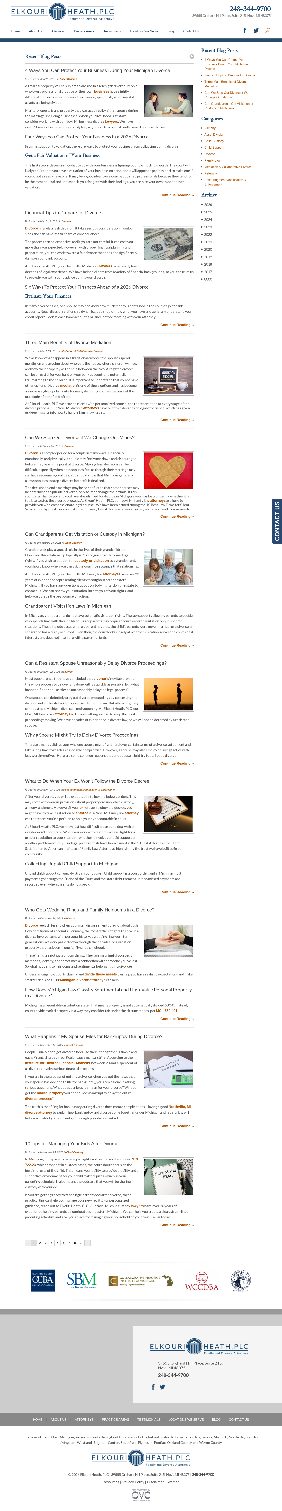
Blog (171, 31)
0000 (206, 279)
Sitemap (173, 1482)
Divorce (66, 221)
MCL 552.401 (166, 1011)
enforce (82, 813)
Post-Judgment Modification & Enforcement (89, 789)
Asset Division (68, 79)
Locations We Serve (144, 31)
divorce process (38, 1099)
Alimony (210, 128)
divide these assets (101, 974)
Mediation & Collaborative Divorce (82, 351)
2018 (206, 264)
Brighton (99, 1443)
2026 (206, 204)
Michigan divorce (74, 980)
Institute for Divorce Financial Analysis (57, 1063)
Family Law (212, 160)
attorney (132, 813)
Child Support (213, 147)
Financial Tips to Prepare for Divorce (229, 75)
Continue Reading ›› (177, 195)
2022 (206, 234)
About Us (35, 31)
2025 (206, 212)
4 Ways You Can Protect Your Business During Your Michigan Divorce (226, 64)
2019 (206, 256)
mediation (68, 386)
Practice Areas (84, 31)
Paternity (210, 173)
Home (15, 31)
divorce (99, 679)
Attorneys (58, 31)
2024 (206, 219)
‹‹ (28, 1242)
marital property (50, 1093)
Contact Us (191, 31)
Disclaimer (155, 1482)
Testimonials (112, 31)
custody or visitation (91, 561)
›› (87, 1242)
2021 (206, 241)
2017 (206, 271)
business (101, 91)
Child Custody (73, 542)
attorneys (91, 408)
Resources (110, 1482)
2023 (206, 226)
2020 (206, 249)
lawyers (111, 121)
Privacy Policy (133, 1482)
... (81, 1242)
